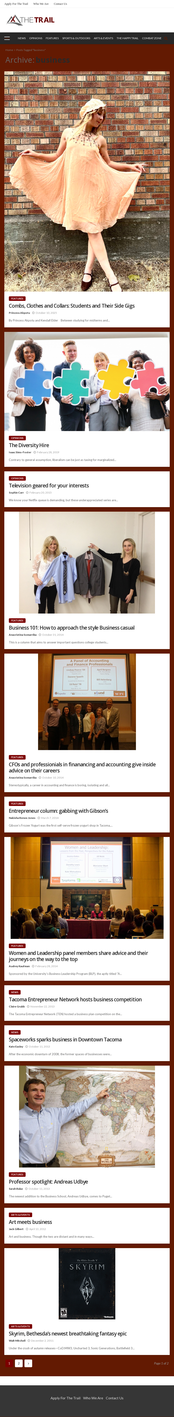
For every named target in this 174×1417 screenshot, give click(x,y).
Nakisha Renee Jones (22, 818)
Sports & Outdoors (76, 38)
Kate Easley (16, 1046)
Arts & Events (103, 38)
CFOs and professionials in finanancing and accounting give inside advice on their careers (82, 767)
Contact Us (60, 3)
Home (9, 50)
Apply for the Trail (16, 3)
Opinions (35, 38)
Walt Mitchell (17, 1340)
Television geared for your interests (49, 485)
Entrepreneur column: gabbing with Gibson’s (58, 811)
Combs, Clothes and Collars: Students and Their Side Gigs (72, 306)
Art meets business (30, 1222)
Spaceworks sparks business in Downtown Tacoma (65, 1039)
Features (52, 38)
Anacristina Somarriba (22, 634)
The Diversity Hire (29, 445)
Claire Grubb (17, 1006)
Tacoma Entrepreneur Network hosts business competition (75, 999)
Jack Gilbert (16, 1229)
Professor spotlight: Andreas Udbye (48, 1182)
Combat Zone (152, 38)
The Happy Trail (127, 38)
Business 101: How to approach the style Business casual (71, 628)
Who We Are (40, 3)
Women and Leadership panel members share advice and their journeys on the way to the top (78, 956)
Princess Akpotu (19, 312)
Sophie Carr (16, 492)
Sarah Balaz (16, 1188)
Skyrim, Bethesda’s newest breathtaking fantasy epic (68, 1334)
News (22, 38)
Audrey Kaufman (19, 966)
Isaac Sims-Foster (20, 452)
